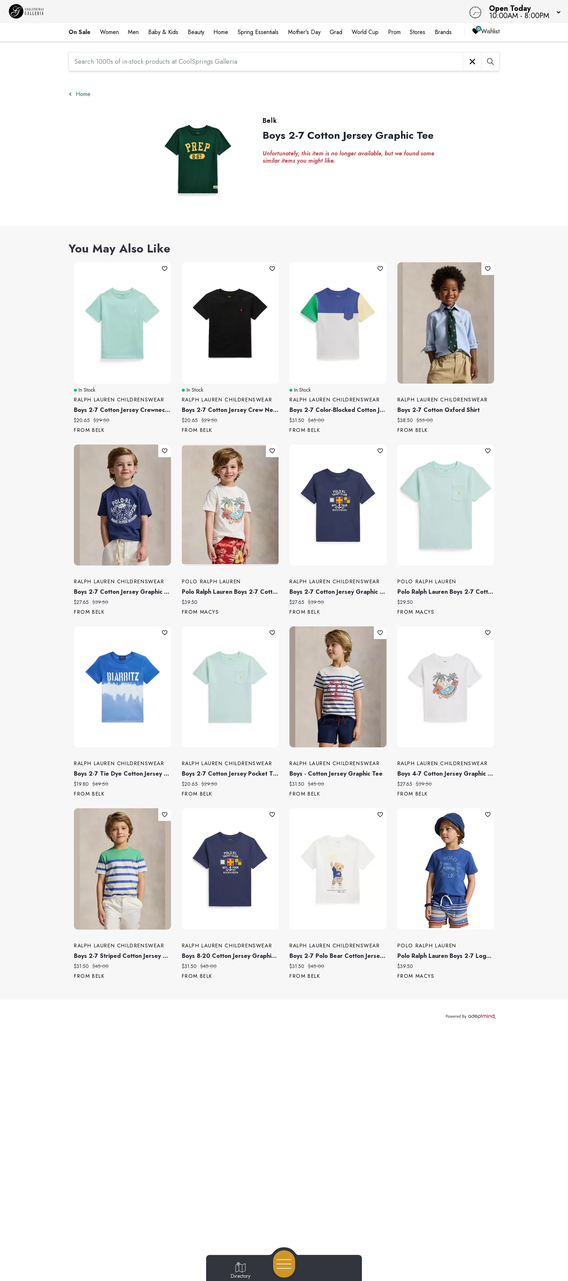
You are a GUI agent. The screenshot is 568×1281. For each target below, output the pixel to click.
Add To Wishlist (164, 268)
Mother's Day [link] (304, 32)
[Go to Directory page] (240, 1271)
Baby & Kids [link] (163, 32)
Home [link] (220, 32)
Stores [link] (417, 32)
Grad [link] (336, 32)
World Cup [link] (365, 32)
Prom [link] (394, 32)
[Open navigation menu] (284, 1264)
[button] (522, 11)
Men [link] (133, 32)
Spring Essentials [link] (258, 32)
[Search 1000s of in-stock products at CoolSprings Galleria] (266, 62)
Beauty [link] (196, 32)
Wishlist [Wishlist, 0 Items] (486, 32)
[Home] (214, 11)
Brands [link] (443, 32)
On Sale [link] (79, 32)
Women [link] (109, 32)
